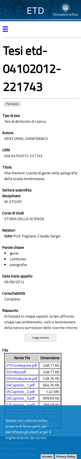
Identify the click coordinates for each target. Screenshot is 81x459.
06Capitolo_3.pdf (20, 398)
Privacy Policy (65, 456)
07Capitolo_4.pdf (20, 405)
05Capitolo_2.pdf (20, 391)
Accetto (47, 456)
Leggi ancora (40, 337)
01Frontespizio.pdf (21, 365)
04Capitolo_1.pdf (20, 385)
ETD (35, 10)
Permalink (12, 104)
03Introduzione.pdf (22, 378)
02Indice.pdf (16, 372)
